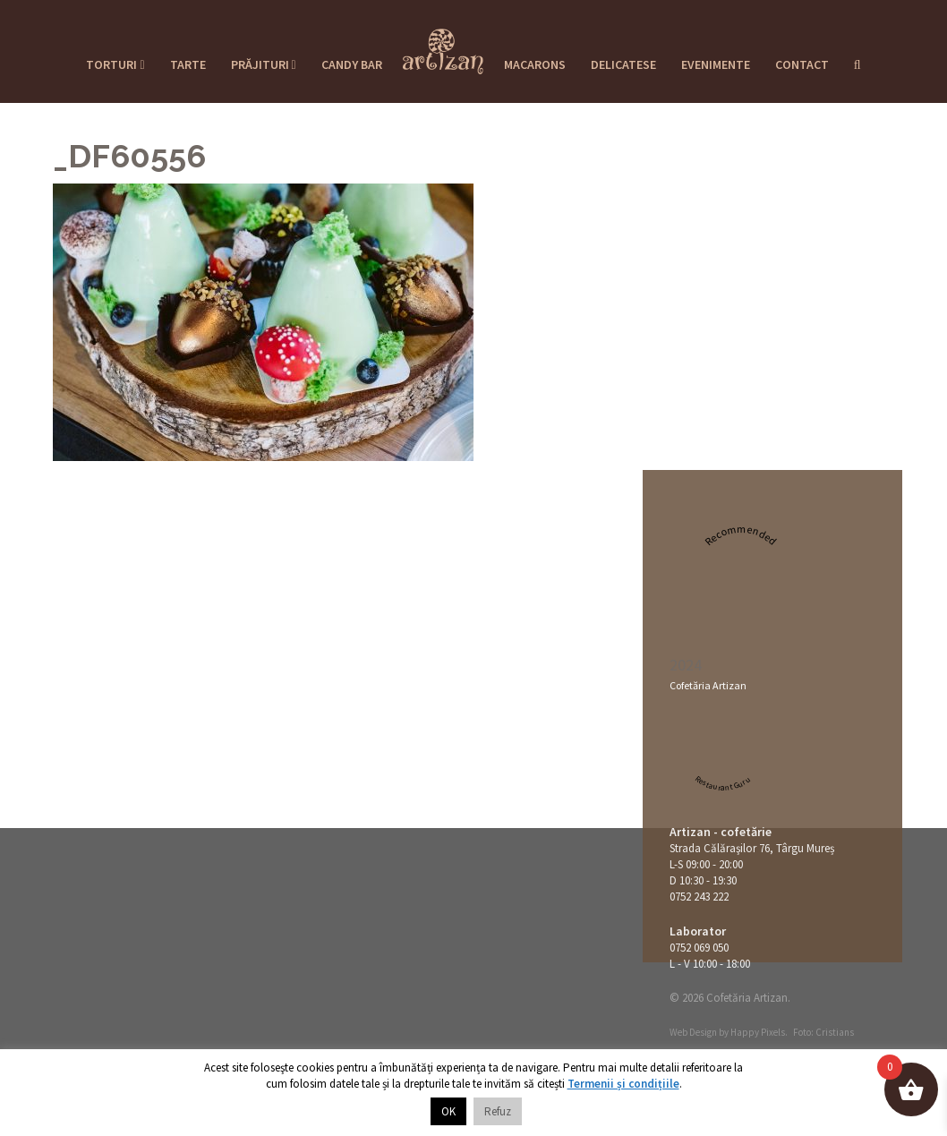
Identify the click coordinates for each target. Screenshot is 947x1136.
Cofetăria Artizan (708, 685)
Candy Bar (351, 64)
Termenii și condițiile (623, 1083)
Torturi (115, 64)
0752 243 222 (699, 896)
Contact (802, 64)
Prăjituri (263, 64)
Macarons (535, 64)
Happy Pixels (757, 1032)
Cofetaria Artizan (443, 45)
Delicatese (623, 64)
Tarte (188, 64)
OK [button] (448, 1111)
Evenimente (715, 64)
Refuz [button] (497, 1111)
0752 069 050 (699, 947)
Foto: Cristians (823, 1032)
